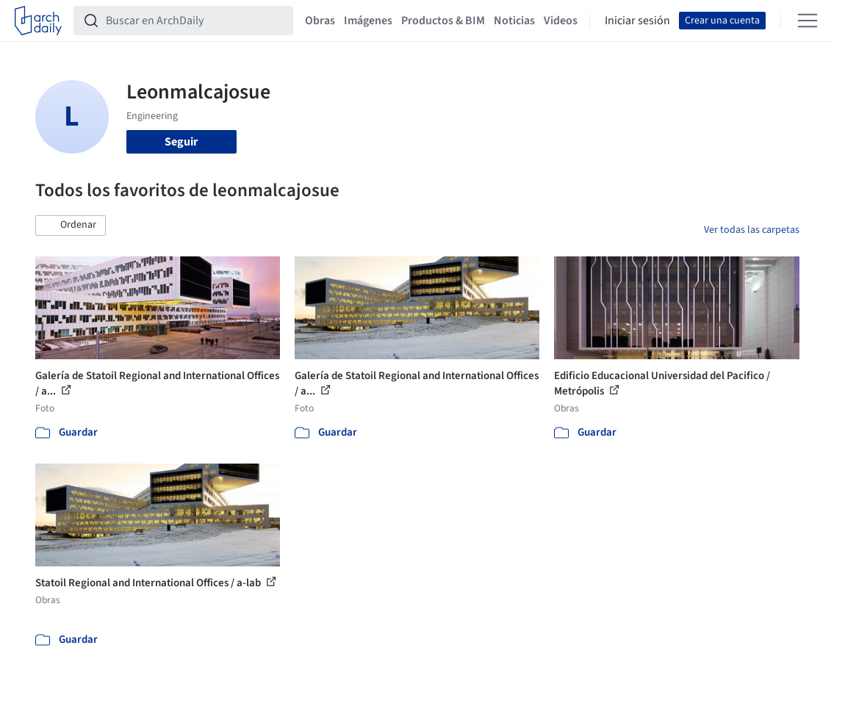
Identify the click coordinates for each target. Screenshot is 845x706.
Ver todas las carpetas (751, 230)
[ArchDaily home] (38, 20)
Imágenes (368, 20)
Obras (320, 20)
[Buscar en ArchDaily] (195, 20)
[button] (70, 225)
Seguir (181, 142)
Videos (561, 20)
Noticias (514, 20)
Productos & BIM (443, 20)
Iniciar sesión (637, 20)
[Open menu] (807, 20)
